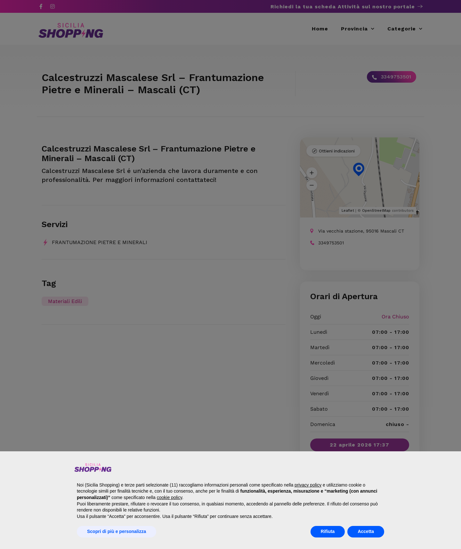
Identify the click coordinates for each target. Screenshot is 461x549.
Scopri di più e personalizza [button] (116, 531)
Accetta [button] (366, 531)
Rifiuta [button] (328, 531)
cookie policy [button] (169, 497)
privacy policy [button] (308, 485)
